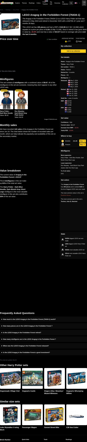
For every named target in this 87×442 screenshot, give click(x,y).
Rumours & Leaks (27, 402)
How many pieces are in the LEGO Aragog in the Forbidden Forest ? (27, 277)
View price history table (8, 71)
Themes (24, 3)
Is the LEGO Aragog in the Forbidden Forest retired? (22, 284)
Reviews (24, 400)
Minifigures (69, 400)
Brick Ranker (5, 391)
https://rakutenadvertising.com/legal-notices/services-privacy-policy (16, 423)
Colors (39, 3)
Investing (24, 397)
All (66, 394)
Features (24, 405)
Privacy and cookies (28, 408)
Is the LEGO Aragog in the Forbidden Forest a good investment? (26, 304)
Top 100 (51, 3)
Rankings (32, 3)
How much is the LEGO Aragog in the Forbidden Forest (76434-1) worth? (29, 271)
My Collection (65, 3)
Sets (67, 397)
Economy (57, 3)
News (23, 394)
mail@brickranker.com (7, 398)
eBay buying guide (49, 397)
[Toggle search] (71, 3)
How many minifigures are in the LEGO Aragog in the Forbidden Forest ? (29, 291)
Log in (84, 3)
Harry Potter (16, 9)
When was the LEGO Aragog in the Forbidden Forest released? (26, 297)
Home (1, 9)
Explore (17, 3)
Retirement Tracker (49, 394)
